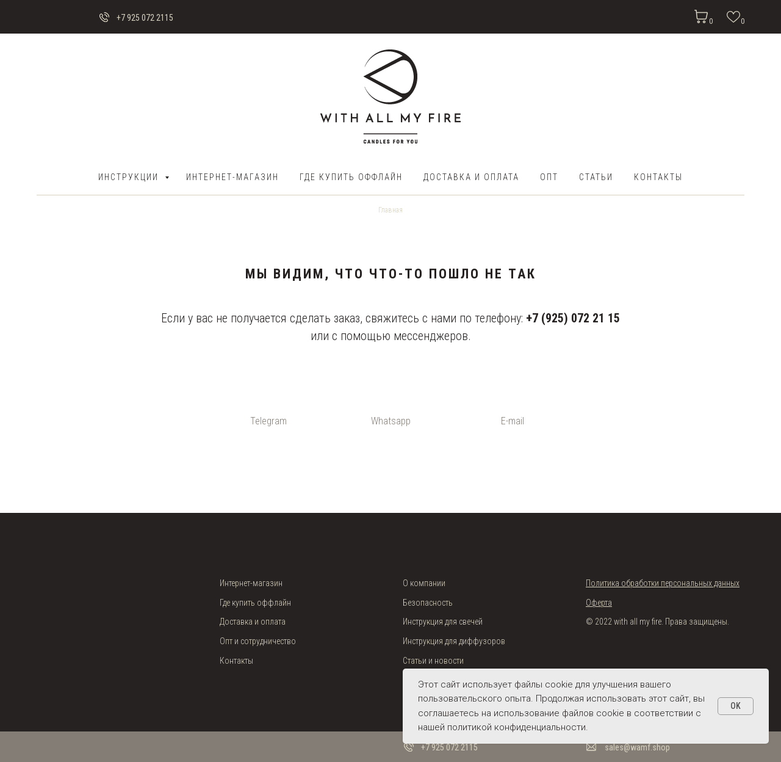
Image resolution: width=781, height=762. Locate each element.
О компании (424, 583)
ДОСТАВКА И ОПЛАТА (471, 177)
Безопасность (428, 603)
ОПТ (549, 177)
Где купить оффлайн (351, 177)
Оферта (599, 603)
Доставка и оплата (253, 621)
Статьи (596, 177)
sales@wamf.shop (637, 747)
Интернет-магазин (232, 177)
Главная (390, 210)
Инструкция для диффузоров (454, 641)
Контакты (658, 177)
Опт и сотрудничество (258, 641)
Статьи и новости (433, 661)
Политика (603, 583)
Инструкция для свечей (443, 621)
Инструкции (130, 177)
